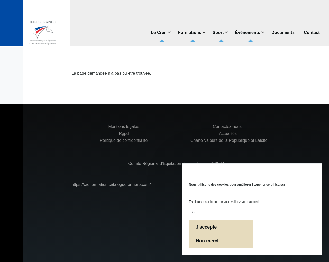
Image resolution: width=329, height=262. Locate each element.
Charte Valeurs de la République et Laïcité (228, 140)
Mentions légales (123, 126)
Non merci (207, 240)
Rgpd (124, 133)
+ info (193, 212)
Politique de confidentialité (124, 140)
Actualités (228, 133)
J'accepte (206, 227)
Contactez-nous (227, 126)
